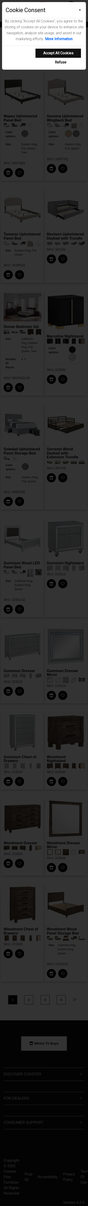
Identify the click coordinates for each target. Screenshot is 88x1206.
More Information (59, 39)
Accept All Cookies (58, 53)
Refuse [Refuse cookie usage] (60, 62)
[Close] (80, 10)
